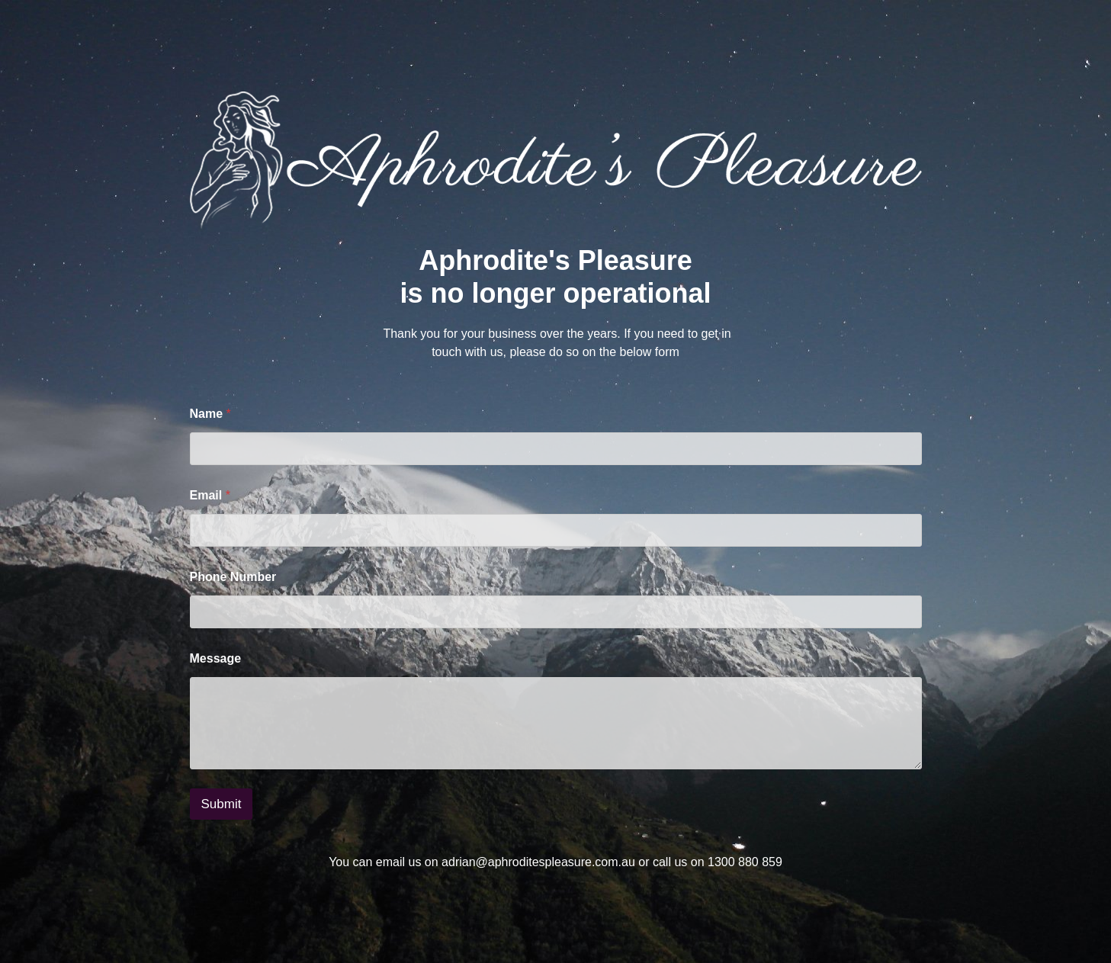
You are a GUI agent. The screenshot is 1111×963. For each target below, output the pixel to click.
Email (210, 495)
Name (210, 413)
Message (216, 658)
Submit (221, 804)
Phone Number (233, 576)
